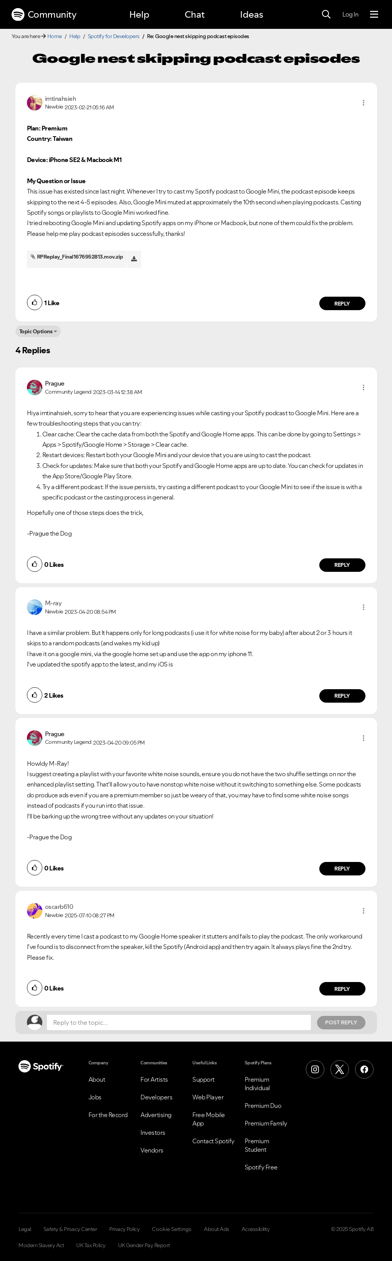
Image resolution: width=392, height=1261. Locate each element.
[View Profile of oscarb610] (59, 906)
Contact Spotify (213, 1141)
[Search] (326, 15)
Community (44, 14)
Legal (24, 1229)
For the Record (108, 1115)
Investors (152, 1132)
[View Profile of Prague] (55, 383)
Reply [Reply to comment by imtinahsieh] (342, 303)
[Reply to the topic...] (179, 1022)
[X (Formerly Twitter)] (339, 1069)
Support (203, 1079)
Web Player (208, 1097)
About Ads (216, 1229)
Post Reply (341, 1022)
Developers (156, 1097)
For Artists (154, 1079)
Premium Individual (257, 1083)
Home (54, 36)
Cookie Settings (172, 1229)
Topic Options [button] (36, 331)
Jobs (95, 1097)
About (96, 1079)
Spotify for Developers (114, 36)
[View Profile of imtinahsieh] (60, 98)
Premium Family (266, 1123)
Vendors (151, 1150)
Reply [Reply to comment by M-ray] (342, 696)
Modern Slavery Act (41, 1245)
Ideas (251, 14)
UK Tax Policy (91, 1245)
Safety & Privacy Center (70, 1229)
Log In (350, 14)
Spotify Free (261, 1167)
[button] (363, 103)
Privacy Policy (124, 1229)
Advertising (156, 1115)
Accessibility (256, 1229)
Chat (195, 14)
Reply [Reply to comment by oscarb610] (342, 989)
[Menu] (374, 14)
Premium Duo (263, 1105)
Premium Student (257, 1145)
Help (139, 14)
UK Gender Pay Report (144, 1245)
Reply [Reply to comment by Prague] (342, 565)
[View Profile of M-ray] (53, 603)
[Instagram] (315, 1069)
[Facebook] (364, 1069)
